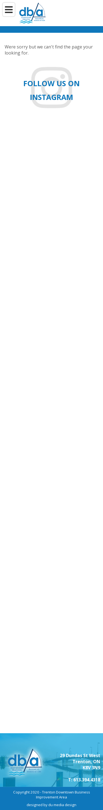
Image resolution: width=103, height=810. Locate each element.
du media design (62, 804)
